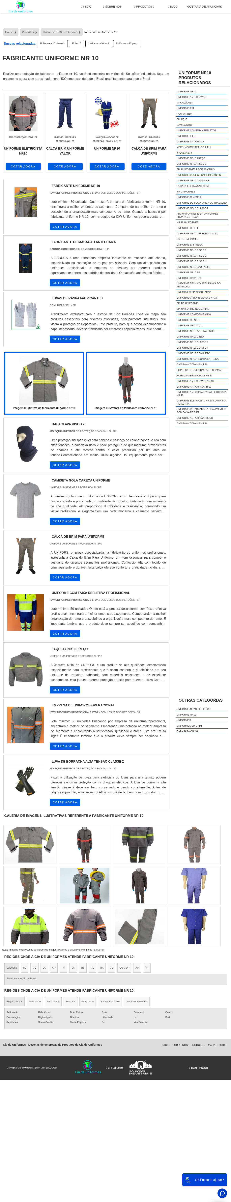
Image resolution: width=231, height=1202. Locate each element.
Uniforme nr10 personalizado (197, 233)
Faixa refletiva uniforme (193, 186)
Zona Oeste (53, 1001)
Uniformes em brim (189, 725)
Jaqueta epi (184, 152)
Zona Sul (70, 1001)
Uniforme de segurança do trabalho (202, 202)
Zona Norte (35, 1001)
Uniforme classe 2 (189, 197)
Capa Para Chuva (187, 731)
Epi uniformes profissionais (196, 169)
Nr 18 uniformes (187, 222)
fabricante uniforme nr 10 (194, 375)
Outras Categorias (201, 700)
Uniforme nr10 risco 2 (191, 163)
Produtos (144, 6)
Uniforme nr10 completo (193, 353)
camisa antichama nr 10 (192, 364)
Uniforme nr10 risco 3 (191, 255)
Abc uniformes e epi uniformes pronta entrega (197, 215)
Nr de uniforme (187, 239)
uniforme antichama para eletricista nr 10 (201, 394)
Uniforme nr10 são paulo (193, 267)
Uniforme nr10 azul (99, 43)
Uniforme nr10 (186, 91)
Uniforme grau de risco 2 (194, 709)
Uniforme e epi (186, 136)
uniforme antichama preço (195, 418)
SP (53, 967)
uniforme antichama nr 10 (194, 386)
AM (137, 967)
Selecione (12, 967)
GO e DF (124, 967)
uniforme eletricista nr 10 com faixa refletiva (201, 402)
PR (63, 967)
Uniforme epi (185, 108)
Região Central (14, 1001)
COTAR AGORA (23, 166)
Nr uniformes (186, 191)
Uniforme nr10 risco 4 (191, 261)
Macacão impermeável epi (194, 147)
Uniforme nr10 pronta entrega (197, 359)
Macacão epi (185, 102)
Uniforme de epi (187, 228)
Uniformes (184, 720)
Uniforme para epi (189, 278)
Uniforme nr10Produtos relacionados (195, 78)
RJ (24, 967)
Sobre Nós (112, 6)
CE (111, 967)
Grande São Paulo (110, 1001)
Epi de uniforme (187, 303)
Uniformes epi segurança (194, 292)
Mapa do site (217, 1044)
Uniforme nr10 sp (188, 272)
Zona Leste (88, 1001)
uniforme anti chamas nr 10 (195, 381)
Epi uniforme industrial (193, 309)
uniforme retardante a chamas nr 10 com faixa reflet (201, 411)
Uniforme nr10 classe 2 (52, 43)
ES (44, 967)
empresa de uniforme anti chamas (199, 370)
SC (73, 967)
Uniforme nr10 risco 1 (191, 250)
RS (83, 967)
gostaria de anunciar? (204, 6)
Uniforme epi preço (190, 244)
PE (92, 967)
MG (34, 967)
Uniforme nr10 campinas (193, 180)
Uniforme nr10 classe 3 (192, 342)
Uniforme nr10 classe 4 (192, 347)
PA (146, 967)
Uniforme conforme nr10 (194, 314)
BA (101, 967)
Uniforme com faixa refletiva (196, 130)
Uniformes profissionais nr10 (197, 297)
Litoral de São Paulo (136, 1001)
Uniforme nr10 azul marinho (196, 331)
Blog (173, 6)
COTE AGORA (65, 166)
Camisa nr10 (184, 125)
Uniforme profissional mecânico (199, 175)
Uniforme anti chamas (191, 97)
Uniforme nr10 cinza (190, 336)
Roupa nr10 (184, 113)
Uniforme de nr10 (188, 320)
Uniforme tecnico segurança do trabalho (198, 285)
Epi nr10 (76, 43)
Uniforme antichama (190, 141)
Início (86, 6)
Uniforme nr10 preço (127, 43)
